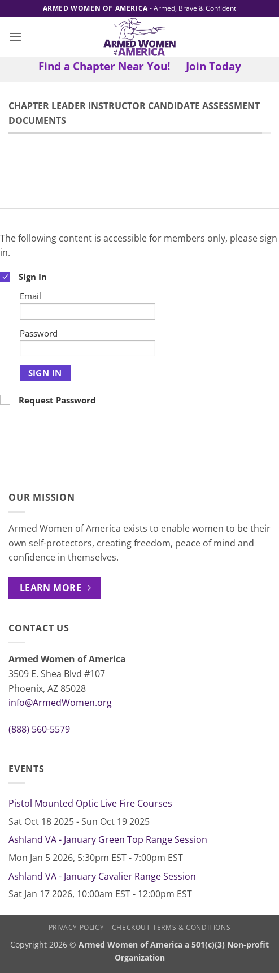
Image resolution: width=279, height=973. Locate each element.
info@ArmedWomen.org (60, 702)
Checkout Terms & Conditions (171, 927)
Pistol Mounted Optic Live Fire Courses (90, 803)
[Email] (87, 311)
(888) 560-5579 (39, 729)
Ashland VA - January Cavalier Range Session (102, 876)
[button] (15, 36)
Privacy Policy (76, 927)
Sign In (45, 372)
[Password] (87, 348)
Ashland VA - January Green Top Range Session (107, 839)
